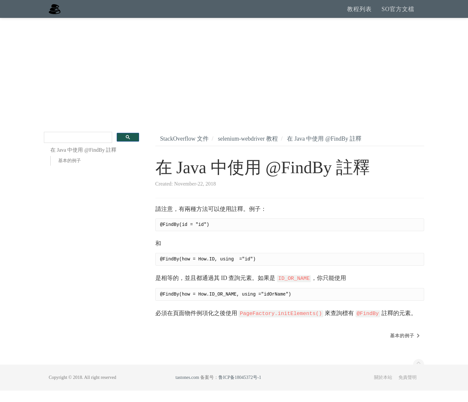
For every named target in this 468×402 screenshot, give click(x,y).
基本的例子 (69, 172)
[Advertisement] (234, 78)
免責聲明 (407, 388)
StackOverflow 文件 (184, 150)
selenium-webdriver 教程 (248, 150)
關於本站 (383, 388)
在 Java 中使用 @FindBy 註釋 (324, 150)
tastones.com (187, 388)
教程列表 (359, 14)
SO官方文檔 (398, 14)
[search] (77, 149)
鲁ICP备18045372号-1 (239, 388)
